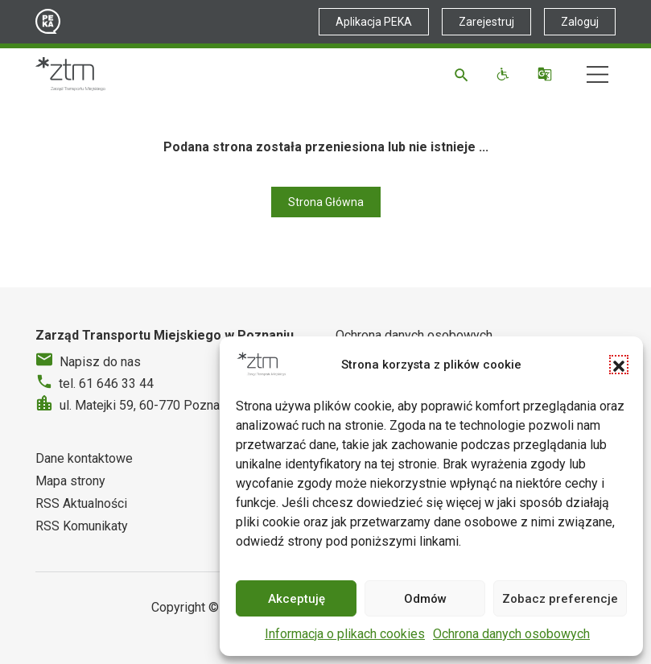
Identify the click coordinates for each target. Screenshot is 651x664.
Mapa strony (70, 481)
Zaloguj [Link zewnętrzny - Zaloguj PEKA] (580, 21)
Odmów (425, 599)
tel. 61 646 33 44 (106, 383)
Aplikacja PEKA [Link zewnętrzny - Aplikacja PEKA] (374, 21)
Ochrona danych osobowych (511, 633)
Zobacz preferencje (560, 599)
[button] (619, 365)
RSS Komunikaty (81, 526)
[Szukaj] (463, 74)
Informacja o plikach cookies (345, 633)
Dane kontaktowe (84, 458)
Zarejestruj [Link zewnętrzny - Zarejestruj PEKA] (486, 21)
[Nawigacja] (597, 74)
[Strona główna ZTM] (70, 74)
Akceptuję (296, 599)
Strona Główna (326, 202)
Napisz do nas (100, 361)
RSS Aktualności (81, 503)
